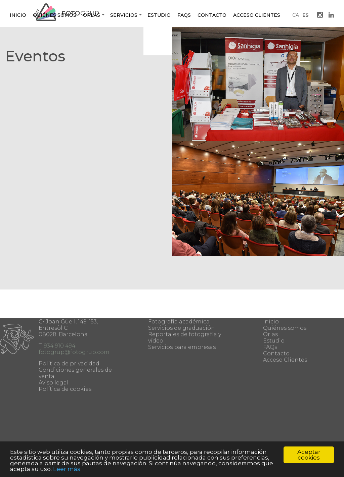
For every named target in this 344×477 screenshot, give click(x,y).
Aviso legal (54, 360)
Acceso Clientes (256, 15)
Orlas (91, 15)
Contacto (212, 15)
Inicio (18, 15)
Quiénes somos (54, 15)
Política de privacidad (69, 341)
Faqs (184, 15)
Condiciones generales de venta (75, 350)
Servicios (123, 15)
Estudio (159, 15)
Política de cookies (65, 367)
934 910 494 (60, 323)
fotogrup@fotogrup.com (74, 330)
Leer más (66, 469)
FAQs (270, 325)
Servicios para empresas (182, 325)
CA (295, 15)
